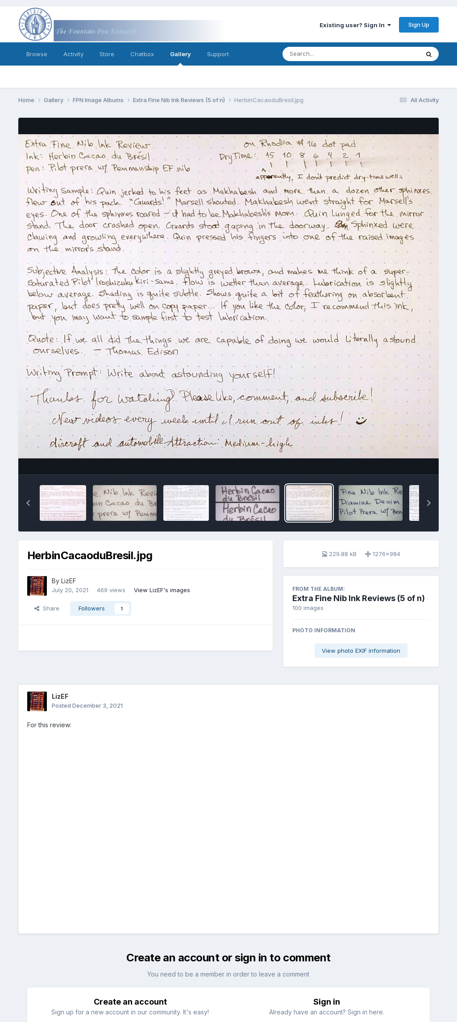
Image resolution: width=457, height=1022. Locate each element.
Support (218, 54)
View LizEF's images (162, 589)
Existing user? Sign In (355, 25)
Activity (73, 54)
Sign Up (418, 24)
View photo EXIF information (361, 650)
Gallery (180, 58)
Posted (87, 705)
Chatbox (142, 54)
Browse (36, 54)
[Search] (326, 54)
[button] (28, 503)
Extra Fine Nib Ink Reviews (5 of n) (358, 598)
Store (107, 54)
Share (46, 608)
